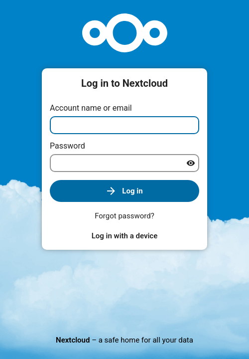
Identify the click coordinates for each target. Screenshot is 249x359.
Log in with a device (124, 235)
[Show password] (191, 163)
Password (67, 146)
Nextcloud (73, 340)
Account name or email (91, 108)
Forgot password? (124, 215)
